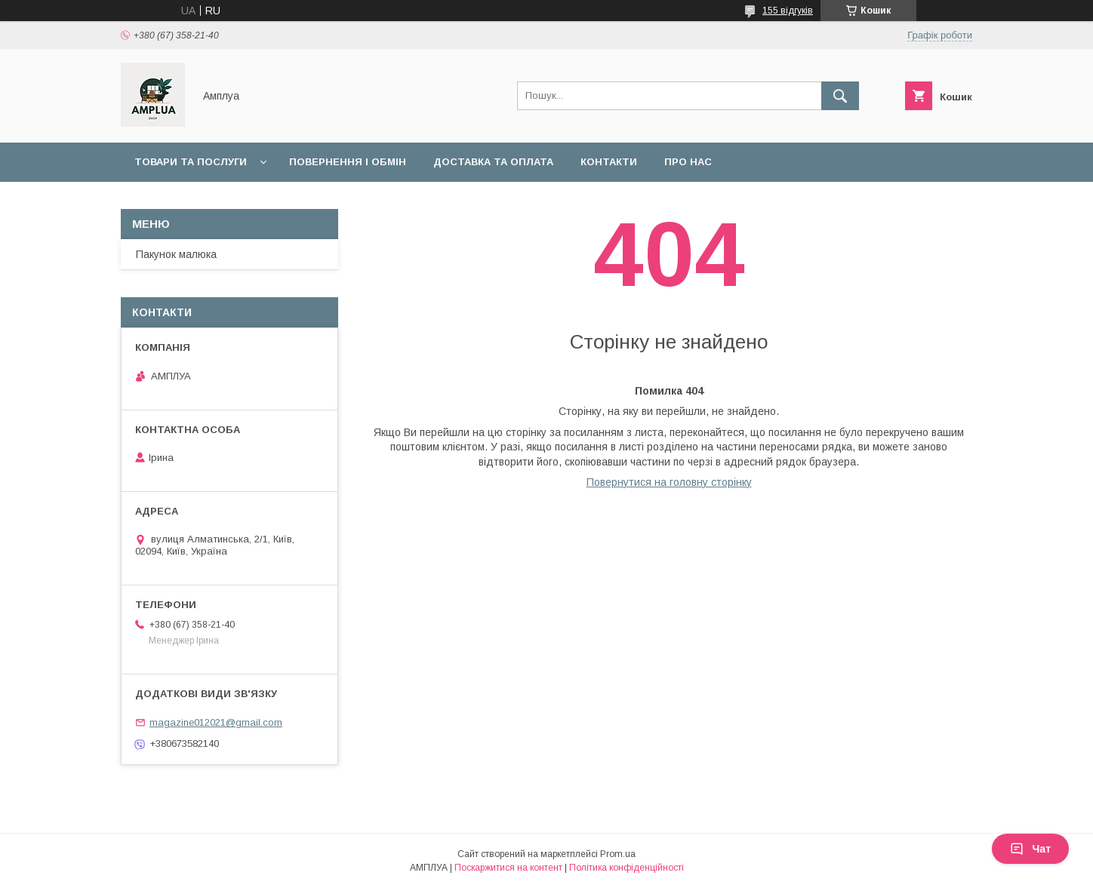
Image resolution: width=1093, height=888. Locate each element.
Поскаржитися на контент (508, 867)
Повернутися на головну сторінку (669, 482)
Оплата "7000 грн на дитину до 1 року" (246, 201)
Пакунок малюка (176, 254)
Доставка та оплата (493, 161)
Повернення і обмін (347, 161)
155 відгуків (787, 10)
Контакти (608, 161)
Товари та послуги (190, 161)
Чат (1030, 849)
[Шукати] (840, 95)
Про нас (688, 161)
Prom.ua (618, 854)
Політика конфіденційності (626, 867)
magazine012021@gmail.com (215, 722)
